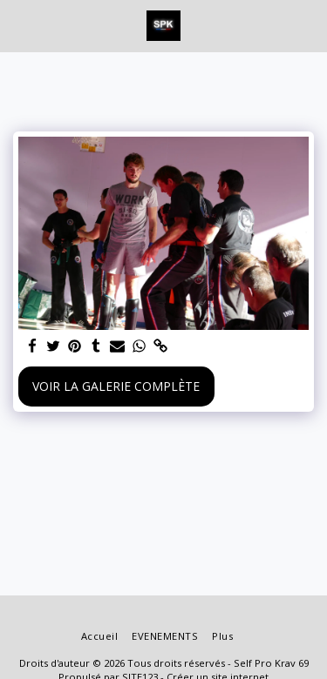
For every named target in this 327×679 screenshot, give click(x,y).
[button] (19, 25)
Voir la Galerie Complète (116, 386)
